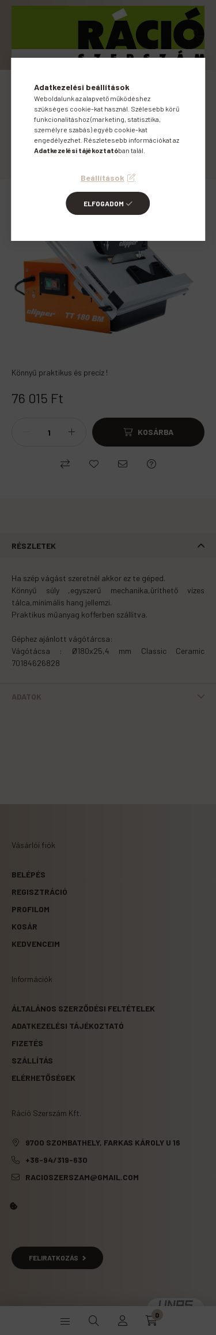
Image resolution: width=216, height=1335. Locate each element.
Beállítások (102, 178)
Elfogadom (104, 203)
